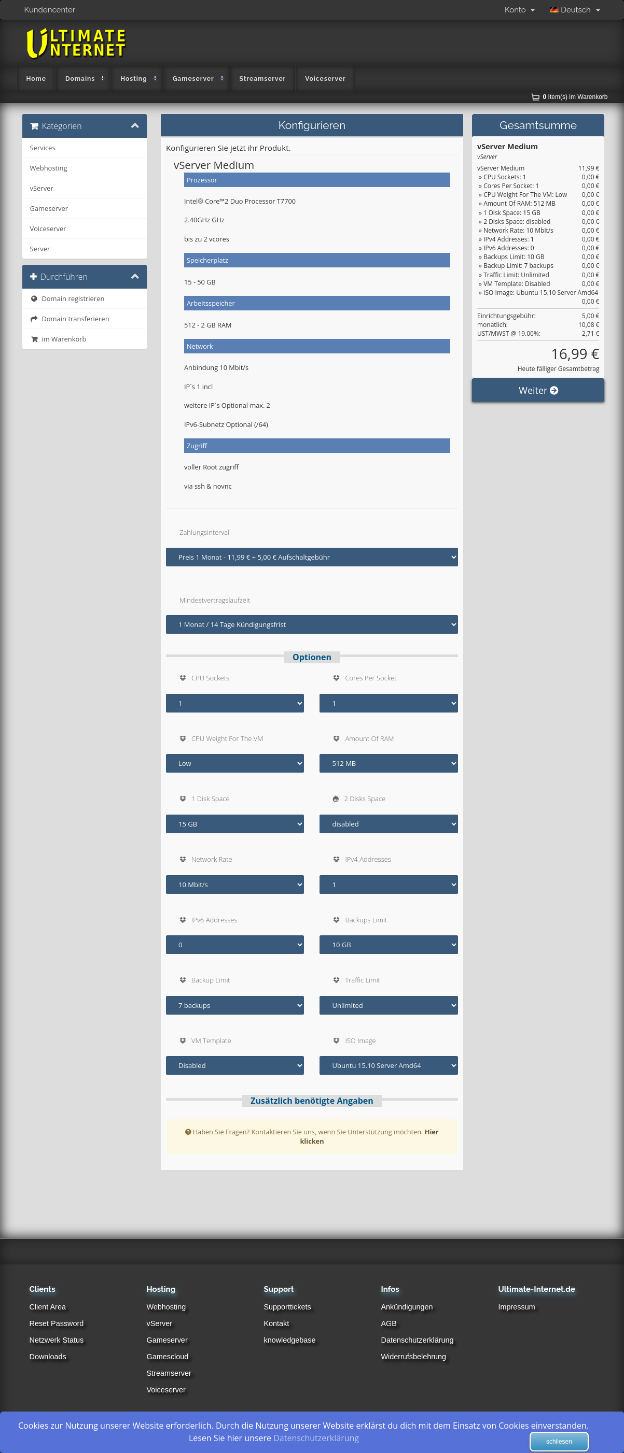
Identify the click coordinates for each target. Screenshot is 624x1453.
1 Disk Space (210, 798)
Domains (80, 78)
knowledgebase (290, 1340)
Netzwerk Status (57, 1340)
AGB (389, 1323)
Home (36, 78)
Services (43, 147)
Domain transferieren (69, 318)
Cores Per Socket (370, 677)
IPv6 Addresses (214, 919)
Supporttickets (287, 1307)
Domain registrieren (67, 298)
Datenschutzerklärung (417, 1340)
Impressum (516, 1307)
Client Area (48, 1307)
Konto (520, 10)
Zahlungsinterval (204, 532)
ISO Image (360, 1040)
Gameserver (193, 78)
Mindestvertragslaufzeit (214, 600)
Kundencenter (50, 10)
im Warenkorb (58, 339)
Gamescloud (168, 1356)
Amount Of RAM (369, 738)
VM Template (211, 1040)
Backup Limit (210, 980)
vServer (41, 188)
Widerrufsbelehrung (414, 1356)
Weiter (538, 437)
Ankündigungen (407, 1307)
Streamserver (263, 78)
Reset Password (57, 1323)
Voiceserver (325, 78)
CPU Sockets (210, 677)
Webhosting (48, 168)
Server (40, 248)
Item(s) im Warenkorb (575, 97)
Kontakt (276, 1323)
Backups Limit (366, 919)
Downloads (48, 1356)
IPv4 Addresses (368, 859)
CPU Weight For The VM (227, 738)
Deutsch (575, 10)
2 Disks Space (364, 798)
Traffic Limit (362, 980)
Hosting (133, 78)
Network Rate (211, 859)
